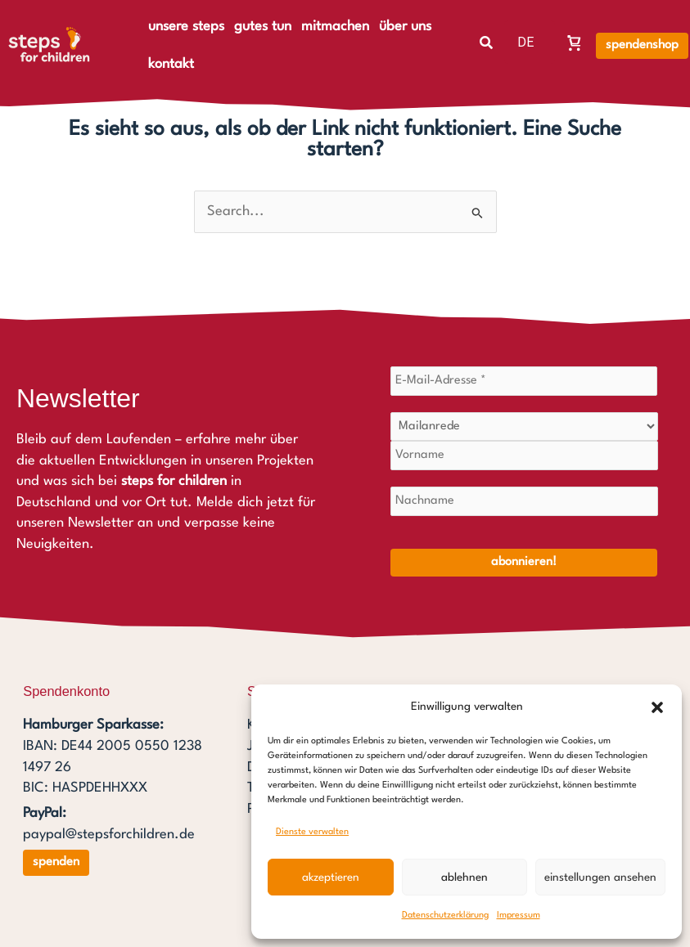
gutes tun (262, 27)
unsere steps (186, 27)
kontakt (171, 64)
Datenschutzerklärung (445, 915)
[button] (657, 707)
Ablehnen (464, 877)
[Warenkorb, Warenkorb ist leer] (574, 42)
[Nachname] (524, 501)
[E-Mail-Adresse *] (524, 381)
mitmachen (335, 27)
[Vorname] (524, 455)
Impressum (518, 915)
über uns (405, 27)
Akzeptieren (330, 877)
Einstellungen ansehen (600, 877)
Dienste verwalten (312, 832)
